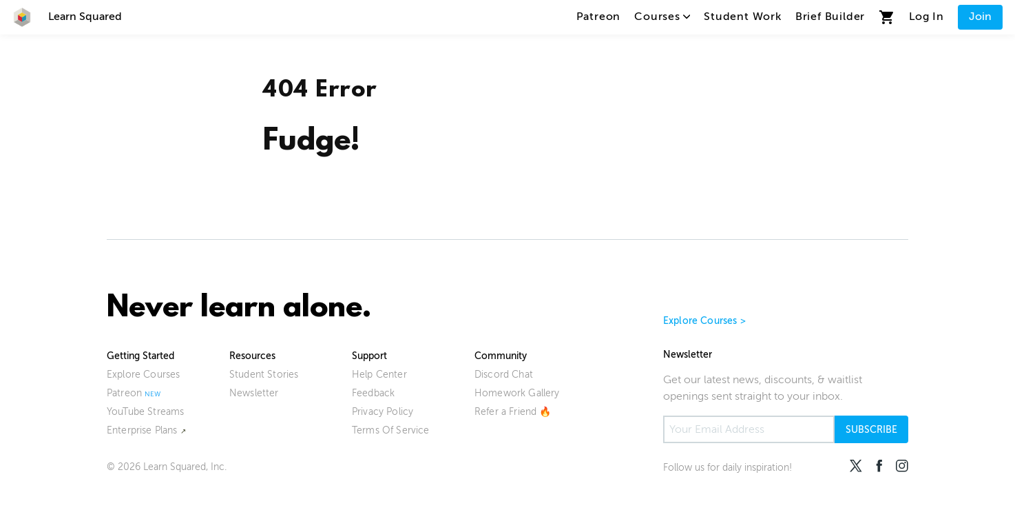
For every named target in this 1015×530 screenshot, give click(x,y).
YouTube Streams (145, 412)
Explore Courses (143, 374)
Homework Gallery (517, 393)
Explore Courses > (704, 321)
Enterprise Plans (142, 430)
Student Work (743, 16)
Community (500, 356)
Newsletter (254, 393)
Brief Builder (830, 16)
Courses (662, 16)
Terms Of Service (391, 430)
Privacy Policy (382, 412)
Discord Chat (503, 374)
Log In (926, 16)
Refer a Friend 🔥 (513, 412)
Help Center (379, 374)
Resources (252, 356)
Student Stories (263, 374)
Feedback (373, 393)
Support (369, 356)
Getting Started (140, 356)
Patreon (598, 16)
